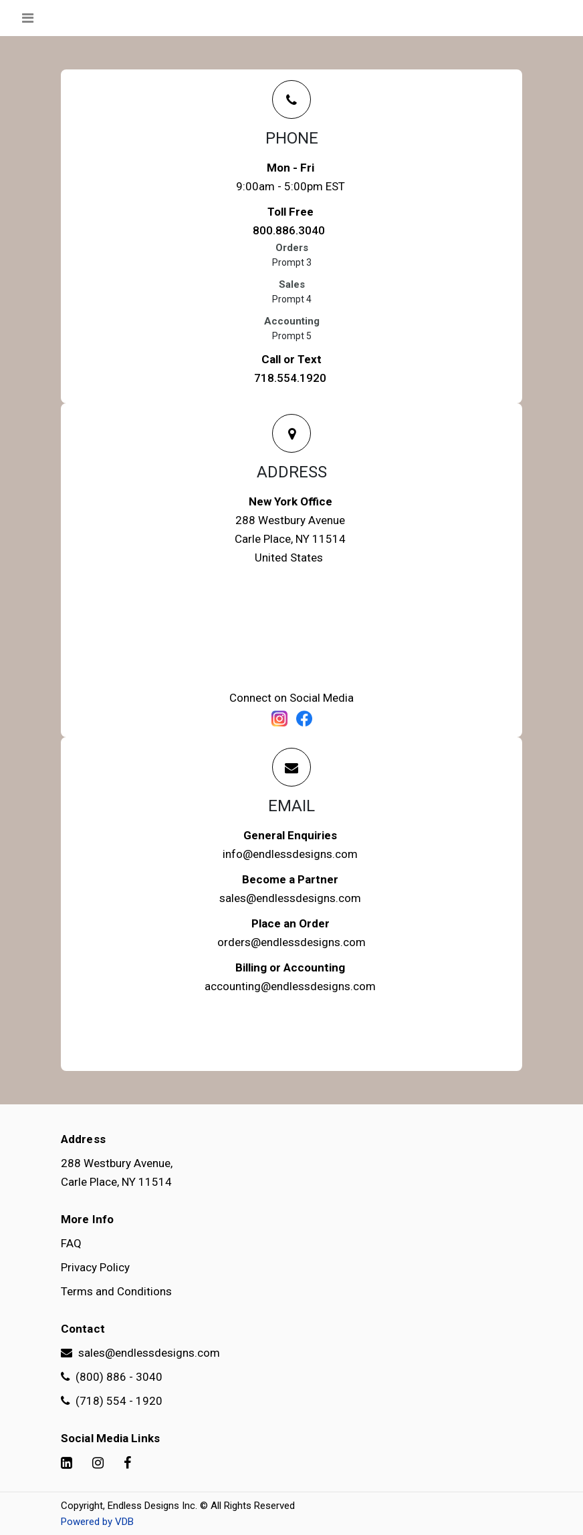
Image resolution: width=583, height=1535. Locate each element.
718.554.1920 (290, 378)
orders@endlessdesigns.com (291, 942)
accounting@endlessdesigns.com (290, 986)
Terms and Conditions (116, 1291)
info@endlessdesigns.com (290, 854)
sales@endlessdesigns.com (290, 898)
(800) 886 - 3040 (111, 1376)
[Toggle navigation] (27, 18)
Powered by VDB (97, 1522)
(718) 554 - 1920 (111, 1400)
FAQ (71, 1243)
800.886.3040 (289, 230)
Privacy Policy (95, 1267)
